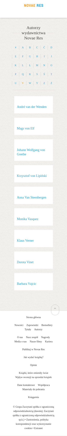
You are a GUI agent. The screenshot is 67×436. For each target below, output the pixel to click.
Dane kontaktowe (26, 385)
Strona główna (33, 317)
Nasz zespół (32, 337)
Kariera (49, 341)
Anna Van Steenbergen (31, 197)
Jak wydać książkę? (33, 357)
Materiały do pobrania (33, 389)
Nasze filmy (36, 341)
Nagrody (45, 337)
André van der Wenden (32, 107)
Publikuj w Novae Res (33, 349)
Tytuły (28, 329)
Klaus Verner (25, 240)
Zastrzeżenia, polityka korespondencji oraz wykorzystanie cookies (33, 424)
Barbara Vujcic (26, 283)
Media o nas (20, 341)
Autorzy (38, 329)
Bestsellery (47, 325)
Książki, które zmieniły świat (33, 373)
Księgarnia (33, 397)
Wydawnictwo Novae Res (33, 5)
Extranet (38, 428)
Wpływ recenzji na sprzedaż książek (33, 377)
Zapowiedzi (32, 325)
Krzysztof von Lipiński (32, 176)
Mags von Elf (25, 128)
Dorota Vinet (25, 262)
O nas (20, 337)
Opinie (33, 365)
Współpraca (44, 385)
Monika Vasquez (27, 219)
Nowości (18, 325)
